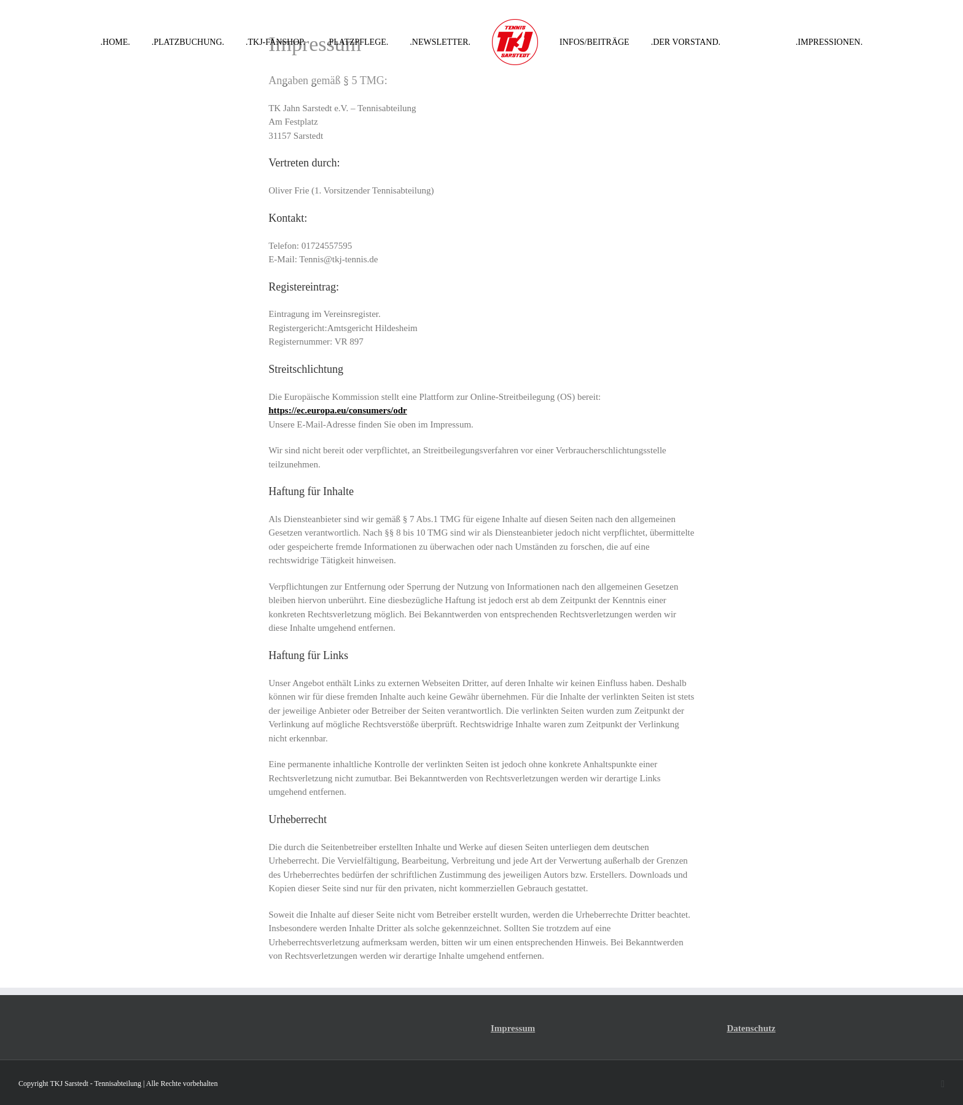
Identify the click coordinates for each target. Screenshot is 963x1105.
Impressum (513, 1028)
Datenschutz (751, 1028)
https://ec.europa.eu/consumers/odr (337, 410)
